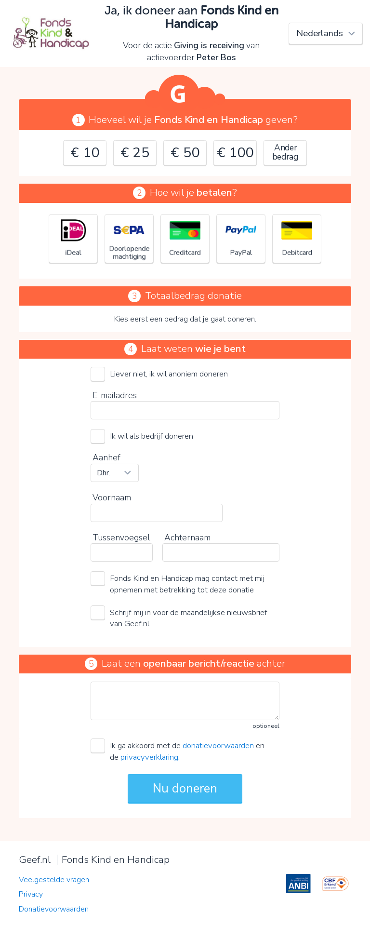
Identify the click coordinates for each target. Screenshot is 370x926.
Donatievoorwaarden (54, 909)
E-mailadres (114, 395)
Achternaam (187, 537)
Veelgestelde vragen (54, 879)
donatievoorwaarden (218, 745)
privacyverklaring (149, 757)
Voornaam (111, 497)
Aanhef (106, 457)
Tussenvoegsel (121, 537)
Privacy (31, 894)
